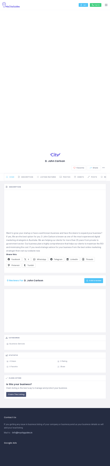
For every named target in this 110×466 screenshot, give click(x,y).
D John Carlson (48, 238)
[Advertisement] (55, 213)
